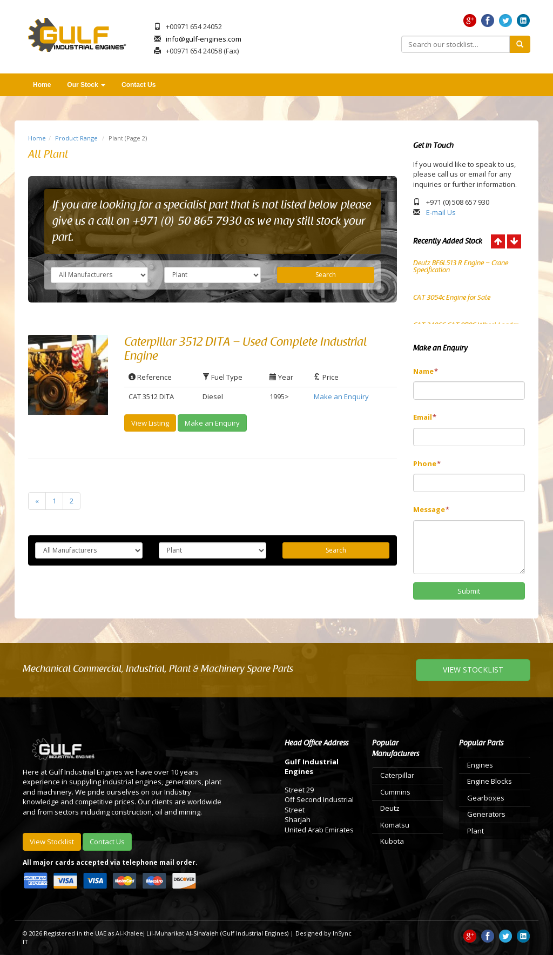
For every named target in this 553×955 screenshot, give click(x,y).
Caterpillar (397, 775)
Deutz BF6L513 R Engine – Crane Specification (460, 266)
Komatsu (394, 825)
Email (424, 417)
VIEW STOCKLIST (473, 669)
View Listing (150, 423)
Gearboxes (485, 798)
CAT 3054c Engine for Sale (451, 297)
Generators (486, 814)
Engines (480, 765)
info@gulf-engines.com (203, 39)
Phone (427, 463)
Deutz (390, 808)
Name (425, 371)
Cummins (395, 792)
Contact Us (139, 85)
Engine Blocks (489, 781)
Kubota (392, 841)
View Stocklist (52, 841)
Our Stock (86, 85)
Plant (475, 831)
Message (431, 509)
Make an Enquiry (341, 396)
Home (42, 85)
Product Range (76, 138)
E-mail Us (441, 212)
